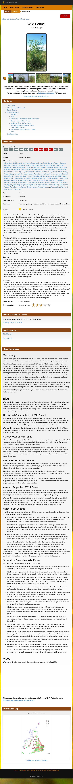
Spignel (9, 185)
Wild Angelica (54, 187)
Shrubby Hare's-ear (24, 182)
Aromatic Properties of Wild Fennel (22, 125)
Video (13, 132)
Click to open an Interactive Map (36, 760)
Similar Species (12, 110)
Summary (14, 114)
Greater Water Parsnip (59, 172)
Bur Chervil (26, 163)
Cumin (28, 167)
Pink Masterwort (53, 178)
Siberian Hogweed (38, 182)
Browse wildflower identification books (36, 96)
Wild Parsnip (17, 189)
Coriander (21, 165)
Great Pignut (29, 172)
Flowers (15, 11)
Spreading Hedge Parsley (21, 185)
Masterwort (54, 176)
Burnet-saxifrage (36, 163)
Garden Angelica (49, 169)
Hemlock (24, 174)
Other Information (13, 112)
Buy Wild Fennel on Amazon (12, 322)
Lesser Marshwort (21, 176)
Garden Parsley (61, 169)
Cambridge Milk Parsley (51, 163)
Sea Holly (60, 180)
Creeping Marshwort (18, 167)
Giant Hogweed (19, 172)
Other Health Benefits (18, 127)
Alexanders (8, 163)
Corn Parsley (50, 165)
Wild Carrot (64, 187)
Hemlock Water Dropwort (35, 174)
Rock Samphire (16, 180)
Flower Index (40, 7)
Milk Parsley (62, 176)
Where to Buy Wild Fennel (16, 108)
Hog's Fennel (49, 174)
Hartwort (17, 174)
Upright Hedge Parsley (28, 187)
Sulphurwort (45, 185)
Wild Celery (8, 189)
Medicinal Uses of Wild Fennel (21, 123)
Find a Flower (14, 7)
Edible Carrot (35, 167)
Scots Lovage (43, 180)
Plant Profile (11, 106)
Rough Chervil (27, 180)
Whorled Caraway (43, 187)
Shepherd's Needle (10, 182)
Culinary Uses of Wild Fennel (20, 121)
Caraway (63, 163)
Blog (12, 116)
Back (65, 16)
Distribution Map (12, 134)
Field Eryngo (58, 167)
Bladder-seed (17, 163)
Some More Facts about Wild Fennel (23, 129)
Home (5, 7)
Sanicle (35, 180)
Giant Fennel (8, 172)
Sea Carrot (52, 180)
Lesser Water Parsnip (35, 176)
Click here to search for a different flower (16, 19)
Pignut (45, 178)
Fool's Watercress (37, 169)
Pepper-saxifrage (36, 178)
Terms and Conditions (36, 776)
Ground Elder (8, 174)
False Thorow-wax (47, 167)
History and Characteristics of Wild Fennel (25, 119)
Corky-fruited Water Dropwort (35, 165)
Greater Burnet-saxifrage (43, 172)
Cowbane (7, 167)
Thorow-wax (64, 185)
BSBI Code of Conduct (46, 93)
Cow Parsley (60, 165)
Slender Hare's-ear (51, 182)
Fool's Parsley (25, 169)
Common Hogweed (10, 165)
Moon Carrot (8, 178)
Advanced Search (27, 7)
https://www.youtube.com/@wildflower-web (18, 700)
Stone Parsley (35, 185)
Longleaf (46, 176)
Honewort (58, 174)
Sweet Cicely (54, 185)
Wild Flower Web (10, 2)
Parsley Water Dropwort (22, 178)
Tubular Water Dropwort (12, 187)
